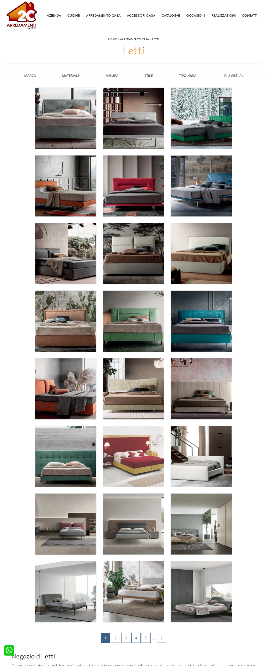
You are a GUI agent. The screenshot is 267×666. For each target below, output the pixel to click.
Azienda (54, 15)
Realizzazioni (223, 15)
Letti (155, 39)
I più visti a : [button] (233, 75)
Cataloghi (171, 15)
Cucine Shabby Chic (24, 623)
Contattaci (208, 608)
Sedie (141, 623)
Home (112, 39)
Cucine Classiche (22, 615)
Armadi (78, 615)
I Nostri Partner (211, 623)
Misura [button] (111, 75)
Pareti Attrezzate (149, 608)
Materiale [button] (70, 75)
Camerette (81, 608)
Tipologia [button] (188, 75)
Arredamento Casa (103, 15)
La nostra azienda (213, 601)
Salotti (141, 601)
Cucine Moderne (22, 608)
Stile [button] (148, 75)
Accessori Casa (141, 15)
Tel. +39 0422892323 (188, 641)
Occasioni (195, 15)
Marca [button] (29, 75)
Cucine (73, 15)
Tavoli (141, 615)
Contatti (250, 15)
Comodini (80, 623)
